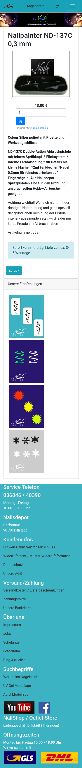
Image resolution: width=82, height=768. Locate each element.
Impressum (12, 625)
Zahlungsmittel (15, 599)
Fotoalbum (11, 651)
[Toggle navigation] (72, 6)
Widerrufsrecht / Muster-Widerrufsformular (36, 556)
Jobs (7, 634)
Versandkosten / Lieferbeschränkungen (33, 590)
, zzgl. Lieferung (40, 128)
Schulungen (12, 642)
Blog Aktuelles (14, 660)
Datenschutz (13, 565)
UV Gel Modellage (17, 686)
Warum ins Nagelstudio (21, 677)
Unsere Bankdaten (17, 608)
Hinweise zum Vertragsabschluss (29, 547)
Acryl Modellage (15, 694)
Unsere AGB (12, 573)
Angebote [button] (34, 6)
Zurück (14, 270)
